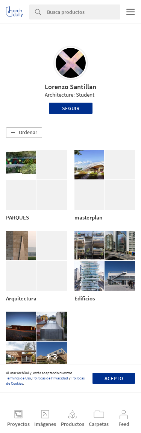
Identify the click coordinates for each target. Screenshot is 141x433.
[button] (24, 132)
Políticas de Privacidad (50, 378)
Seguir (70, 108)
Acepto (114, 378)
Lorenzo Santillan (70, 86)
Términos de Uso (18, 378)
